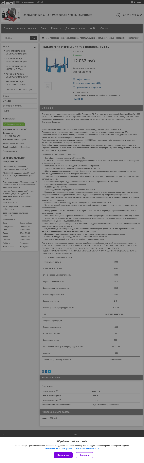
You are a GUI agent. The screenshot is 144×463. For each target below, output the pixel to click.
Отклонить (84, 455)
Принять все (63, 455)
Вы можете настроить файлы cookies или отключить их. (71, 448)
